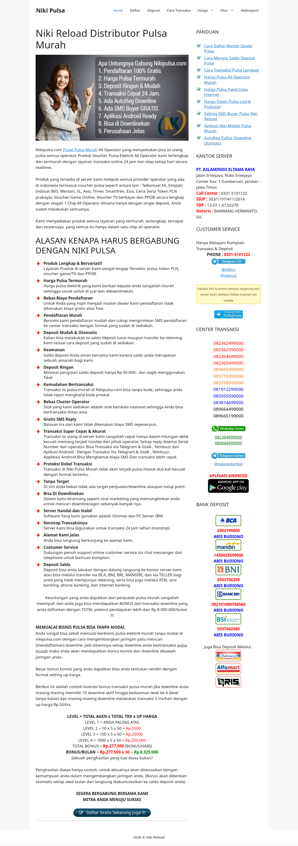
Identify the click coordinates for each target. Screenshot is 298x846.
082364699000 (228, 437)
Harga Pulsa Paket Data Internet (226, 92)
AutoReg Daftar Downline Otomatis (227, 140)
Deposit (153, 10)
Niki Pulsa (50, 10)
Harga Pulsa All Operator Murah (227, 79)
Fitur (228, 10)
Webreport (249, 10)
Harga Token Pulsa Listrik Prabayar (227, 104)
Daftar (135, 10)
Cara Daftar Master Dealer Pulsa (228, 48)
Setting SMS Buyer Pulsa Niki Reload (230, 116)
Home (118, 10)
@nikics (228, 269)
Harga (207, 10)
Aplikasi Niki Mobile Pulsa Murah (227, 128)
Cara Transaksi (179, 10)
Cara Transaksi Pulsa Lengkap (231, 70)
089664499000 (228, 443)
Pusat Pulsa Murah (80, 149)
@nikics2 (228, 275)
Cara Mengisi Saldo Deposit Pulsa (229, 60)
